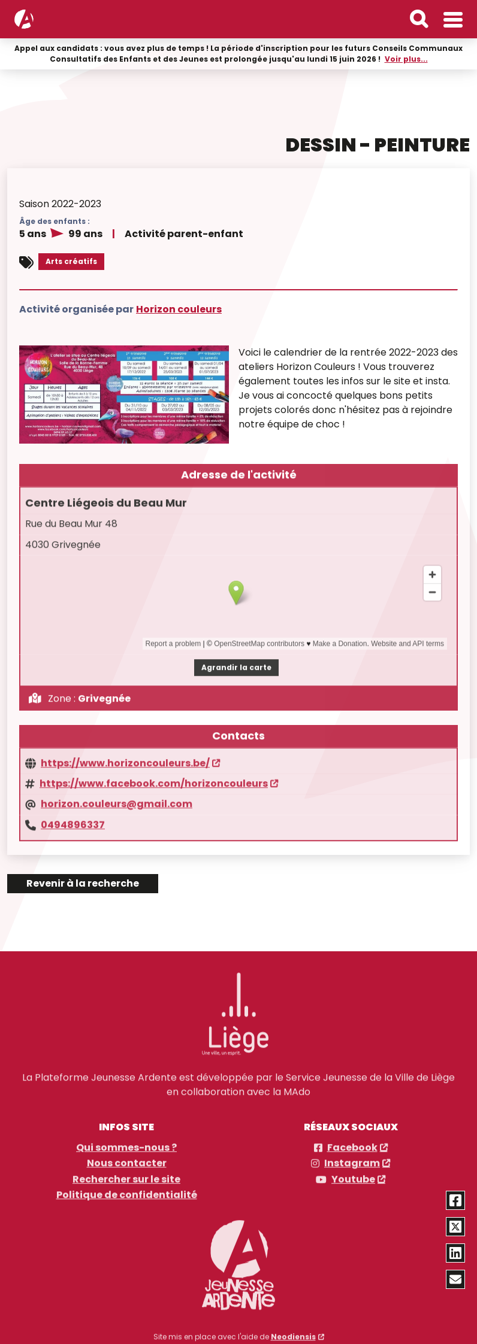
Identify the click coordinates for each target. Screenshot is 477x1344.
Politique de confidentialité (126, 1187)
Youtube (353, 1171)
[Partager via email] (455, 1279)
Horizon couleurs (179, 308)
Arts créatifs (71, 261)
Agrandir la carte (236, 659)
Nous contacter (127, 1155)
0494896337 (73, 816)
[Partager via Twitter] (455, 1226)
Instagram (352, 1155)
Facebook (352, 1139)
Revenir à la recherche (82, 883)
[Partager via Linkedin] (455, 1253)
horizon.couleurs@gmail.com (116, 795)
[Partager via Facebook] (455, 1200)
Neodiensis (293, 1329)
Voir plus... (406, 58)
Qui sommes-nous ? (126, 1139)
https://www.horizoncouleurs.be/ (125, 755)
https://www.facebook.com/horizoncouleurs (154, 775)
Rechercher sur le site (126, 1171)
